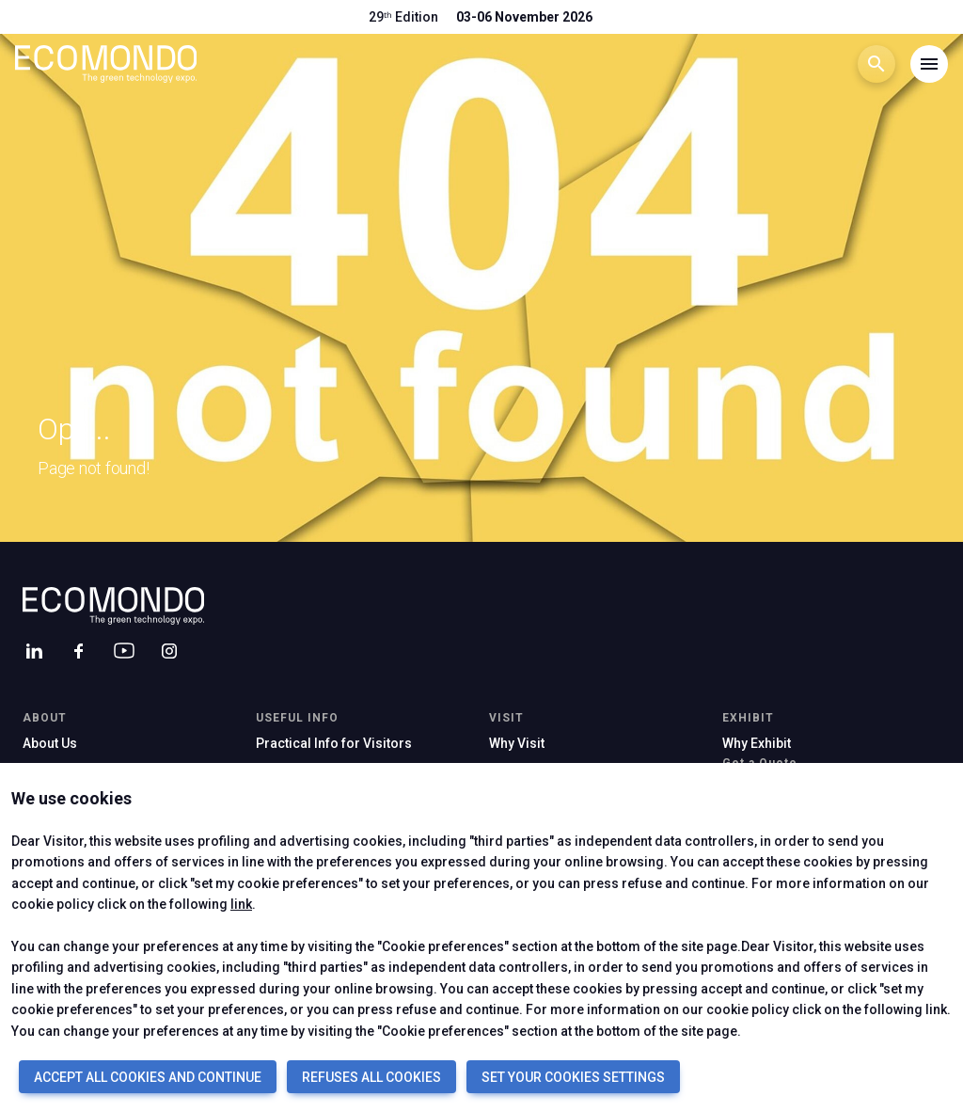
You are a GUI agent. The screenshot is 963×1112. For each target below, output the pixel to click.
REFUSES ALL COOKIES (371, 1077)
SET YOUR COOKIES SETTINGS (573, 1077)
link (241, 904)
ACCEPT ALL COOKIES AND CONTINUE (147, 1077)
